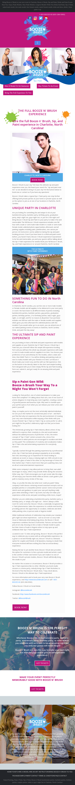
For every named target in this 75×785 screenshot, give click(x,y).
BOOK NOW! (37, 180)
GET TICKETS (42, 663)
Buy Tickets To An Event (48, 86)
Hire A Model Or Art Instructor (17, 86)
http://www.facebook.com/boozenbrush (35, 594)
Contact (34, 776)
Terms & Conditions (46, 776)
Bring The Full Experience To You (18, 93)
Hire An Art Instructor (38, 772)
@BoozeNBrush (24, 598)
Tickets (15, 772)
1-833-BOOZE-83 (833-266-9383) (52, 14)
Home (9, 772)
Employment (25, 776)
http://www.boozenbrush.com (36, 579)
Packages (16, 776)
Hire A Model (23, 772)
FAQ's (57, 776)
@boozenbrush (26, 590)
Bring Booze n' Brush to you (60, 772)
